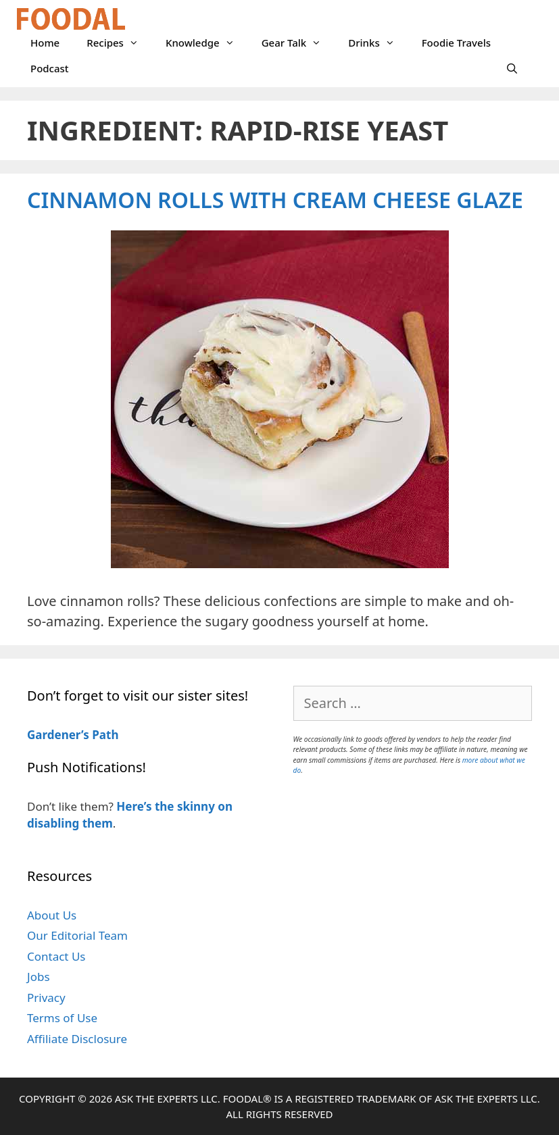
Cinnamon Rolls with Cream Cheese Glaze (275, 199)
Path (104, 734)
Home (44, 42)
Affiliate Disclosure (77, 1038)
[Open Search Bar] (512, 68)
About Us (51, 915)
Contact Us (56, 956)
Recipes (119, 42)
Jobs (38, 976)
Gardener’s (58, 734)
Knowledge (207, 42)
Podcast (49, 68)
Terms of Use (62, 1018)
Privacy (46, 997)
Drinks (378, 42)
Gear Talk (298, 42)
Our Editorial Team (77, 935)
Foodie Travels (456, 42)
